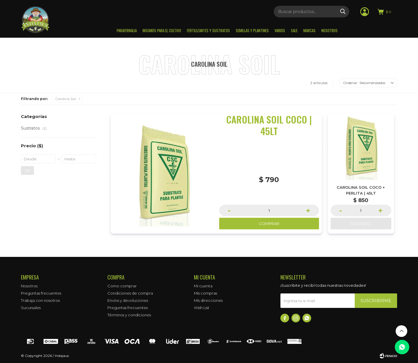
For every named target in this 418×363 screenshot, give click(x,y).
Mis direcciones (208, 300)
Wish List (201, 307)
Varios (280, 30)
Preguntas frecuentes (41, 293)
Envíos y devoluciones (127, 300)
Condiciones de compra (130, 293)
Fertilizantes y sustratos (208, 30)
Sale (294, 30)
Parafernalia (127, 30)
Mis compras (205, 293)
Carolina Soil (65, 99)
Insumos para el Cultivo (162, 30)
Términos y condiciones (129, 315)
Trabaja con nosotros (40, 300)
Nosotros (329, 30)
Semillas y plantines (252, 30)
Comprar (269, 223)
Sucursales (31, 307)
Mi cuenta (203, 286)
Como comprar (122, 286)
